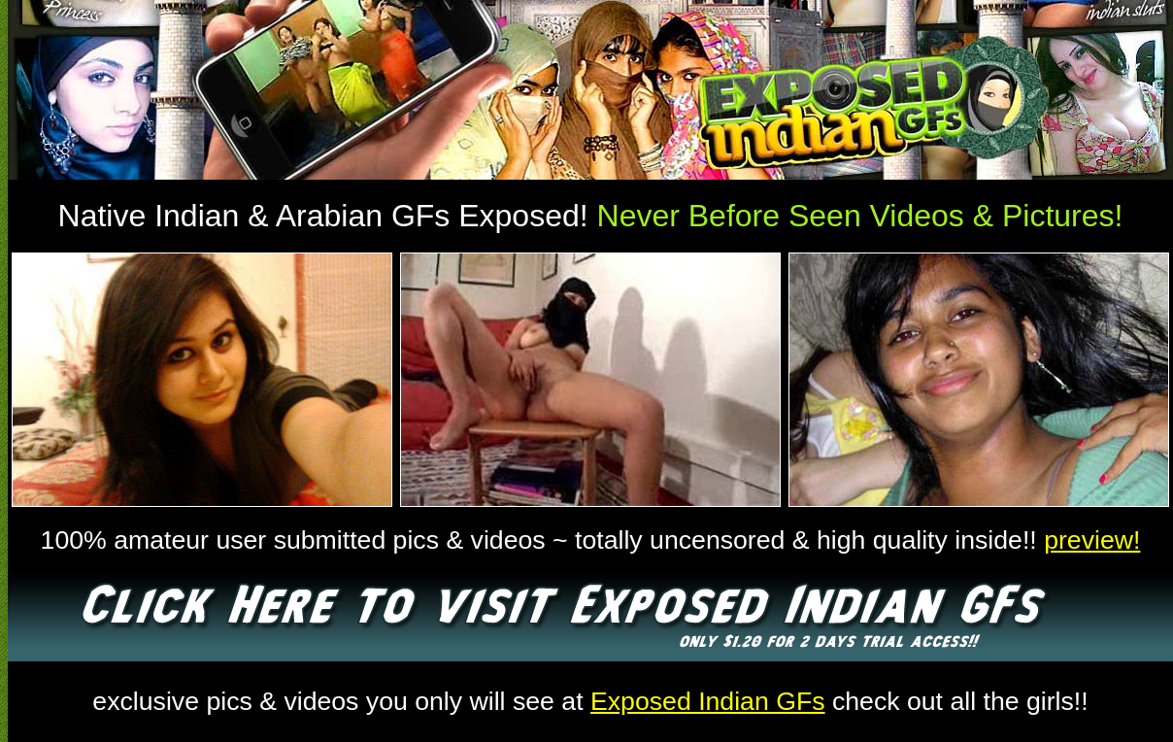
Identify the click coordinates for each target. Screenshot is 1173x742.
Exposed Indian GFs (707, 701)
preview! (1092, 540)
